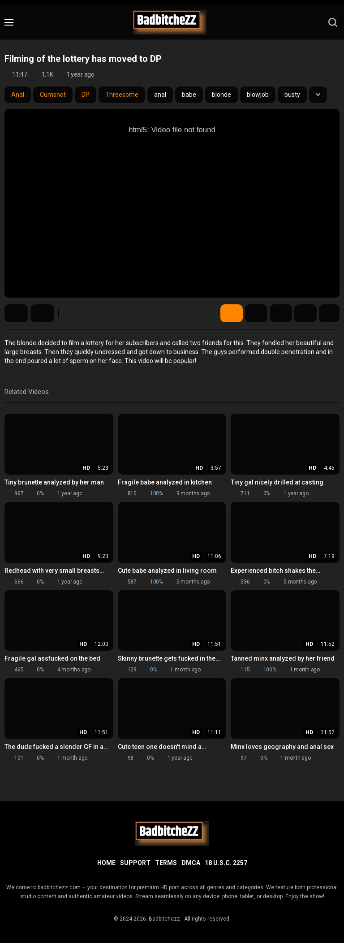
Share (280, 313)
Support (135, 862)
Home (106, 862)
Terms (166, 862)
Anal (17, 94)
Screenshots (256, 313)
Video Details (231, 313)
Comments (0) (305, 313)
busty (292, 94)
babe (189, 94)
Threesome (121, 94)
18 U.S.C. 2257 (226, 862)
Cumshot (53, 94)
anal (160, 94)
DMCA (190, 862)
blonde (221, 94)
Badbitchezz (164, 919)
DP (86, 94)
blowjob (258, 94)
